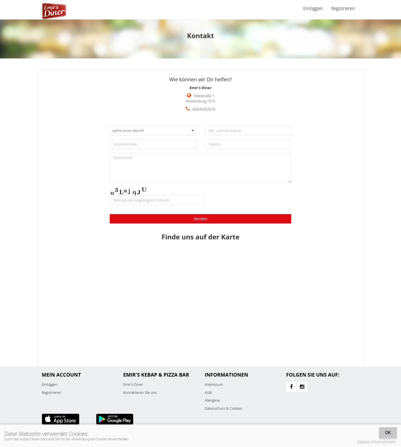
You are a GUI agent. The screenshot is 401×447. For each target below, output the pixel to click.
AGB (208, 392)
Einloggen (313, 8)
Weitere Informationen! (376, 442)
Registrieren (343, 8)
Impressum (214, 384)
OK (388, 432)
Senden (200, 218)
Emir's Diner (133, 384)
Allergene (212, 400)
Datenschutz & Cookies (223, 408)
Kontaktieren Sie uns (140, 392)
